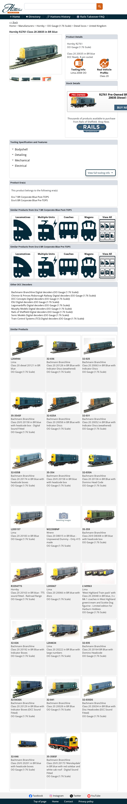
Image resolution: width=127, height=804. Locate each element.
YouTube (93, 795)
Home (15, 16)
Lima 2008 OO (78, 67)
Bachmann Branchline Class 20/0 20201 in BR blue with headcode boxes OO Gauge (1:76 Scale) (26, 763)
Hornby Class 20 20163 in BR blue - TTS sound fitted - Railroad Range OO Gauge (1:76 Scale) (27, 592)
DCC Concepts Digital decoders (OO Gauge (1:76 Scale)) (40, 298)
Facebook (36, 795)
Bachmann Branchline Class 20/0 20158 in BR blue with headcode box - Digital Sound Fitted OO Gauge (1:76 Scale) (26, 423)
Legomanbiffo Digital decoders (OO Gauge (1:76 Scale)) (40, 305)
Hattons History (58, 16)
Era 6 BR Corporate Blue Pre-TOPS (29, 200)
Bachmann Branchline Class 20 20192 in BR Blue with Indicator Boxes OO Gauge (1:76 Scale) (27, 649)
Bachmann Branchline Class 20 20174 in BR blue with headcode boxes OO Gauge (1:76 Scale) (27, 479)
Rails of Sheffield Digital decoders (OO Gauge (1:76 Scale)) (41, 311)
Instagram (56, 795)
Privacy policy (86, 801)
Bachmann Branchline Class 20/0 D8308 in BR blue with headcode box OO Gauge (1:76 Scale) (97, 536)
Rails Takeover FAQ (90, 16)
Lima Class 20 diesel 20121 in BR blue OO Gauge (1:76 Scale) (25, 365)
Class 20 (104, 69)
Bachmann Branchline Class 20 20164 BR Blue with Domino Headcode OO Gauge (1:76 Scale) (97, 649)
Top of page (40, 801)
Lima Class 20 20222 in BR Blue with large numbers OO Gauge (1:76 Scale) (63, 649)
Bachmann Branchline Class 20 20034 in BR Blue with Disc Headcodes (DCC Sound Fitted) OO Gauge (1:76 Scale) (99, 708)
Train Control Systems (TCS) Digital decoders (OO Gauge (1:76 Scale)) (47, 318)
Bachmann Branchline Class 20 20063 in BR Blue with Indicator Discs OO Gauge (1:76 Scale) (99, 365)
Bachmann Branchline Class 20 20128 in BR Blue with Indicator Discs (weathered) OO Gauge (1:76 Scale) (63, 365)
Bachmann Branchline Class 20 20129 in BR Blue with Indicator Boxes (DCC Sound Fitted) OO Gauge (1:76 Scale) (27, 708)
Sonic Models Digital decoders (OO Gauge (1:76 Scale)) (40, 315)
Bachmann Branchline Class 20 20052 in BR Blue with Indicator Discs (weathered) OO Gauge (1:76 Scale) (99, 422)
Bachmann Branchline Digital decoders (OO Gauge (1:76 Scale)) (44, 292)
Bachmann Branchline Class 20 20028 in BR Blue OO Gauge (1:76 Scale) (61, 704)
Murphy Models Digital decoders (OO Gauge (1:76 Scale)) (41, 308)
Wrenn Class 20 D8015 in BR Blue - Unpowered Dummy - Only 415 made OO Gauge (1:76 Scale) (63, 537)
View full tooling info (100, 172)
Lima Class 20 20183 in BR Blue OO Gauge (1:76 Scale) (25, 534)
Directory (33, 16)
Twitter (75, 795)
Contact (68, 801)
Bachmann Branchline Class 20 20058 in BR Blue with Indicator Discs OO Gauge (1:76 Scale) (63, 422)
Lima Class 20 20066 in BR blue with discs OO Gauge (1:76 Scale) (63, 592)
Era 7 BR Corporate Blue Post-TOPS (30, 196)
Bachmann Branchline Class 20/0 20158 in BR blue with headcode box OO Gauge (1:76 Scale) (62, 479)
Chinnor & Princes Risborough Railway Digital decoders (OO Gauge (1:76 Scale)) (53, 295)
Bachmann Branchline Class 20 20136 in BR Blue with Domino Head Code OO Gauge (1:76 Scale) (99, 479)
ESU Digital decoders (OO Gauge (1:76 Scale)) (35, 302)
